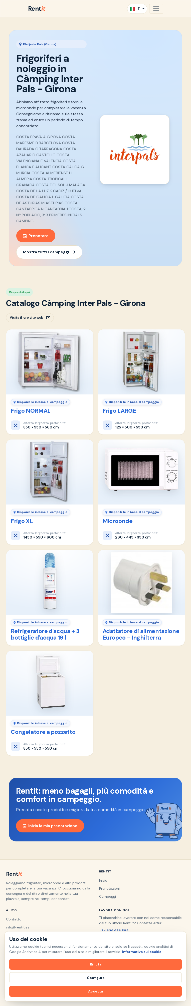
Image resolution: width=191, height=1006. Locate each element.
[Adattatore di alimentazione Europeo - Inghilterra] (141, 582)
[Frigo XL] (49, 471)
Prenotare (36, 235)
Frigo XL (22, 521)
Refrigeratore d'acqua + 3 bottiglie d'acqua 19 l (45, 634)
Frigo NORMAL (31, 410)
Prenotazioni (109, 888)
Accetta (95, 991)
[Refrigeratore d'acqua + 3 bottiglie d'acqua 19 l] (49, 582)
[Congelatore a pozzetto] (49, 683)
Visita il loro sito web (30, 317)
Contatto (14, 919)
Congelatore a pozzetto (43, 732)
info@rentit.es (17, 927)
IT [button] (135, 8)
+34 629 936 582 (113, 930)
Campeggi (107, 896)
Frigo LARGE (119, 410)
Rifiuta (95, 964)
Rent (36, 9)
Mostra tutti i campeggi (49, 252)
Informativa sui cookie (141, 951)
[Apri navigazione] (156, 9)
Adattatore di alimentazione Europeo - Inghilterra (141, 634)
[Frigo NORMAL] (49, 361)
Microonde (118, 521)
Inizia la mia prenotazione (50, 825)
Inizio (103, 880)
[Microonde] (141, 471)
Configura (95, 977)
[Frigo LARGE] (141, 361)
